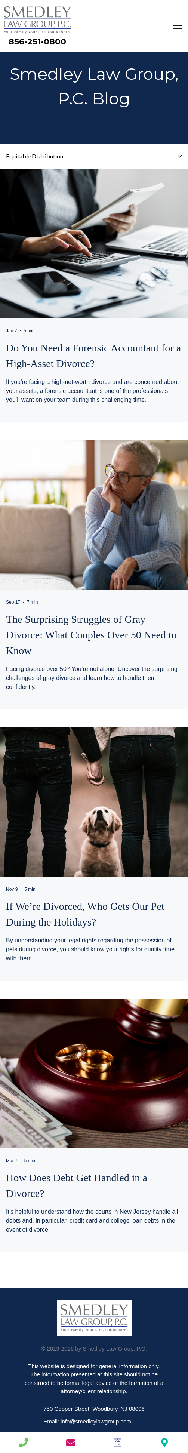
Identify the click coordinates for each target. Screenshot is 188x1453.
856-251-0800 (37, 42)
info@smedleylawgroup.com (96, 1421)
